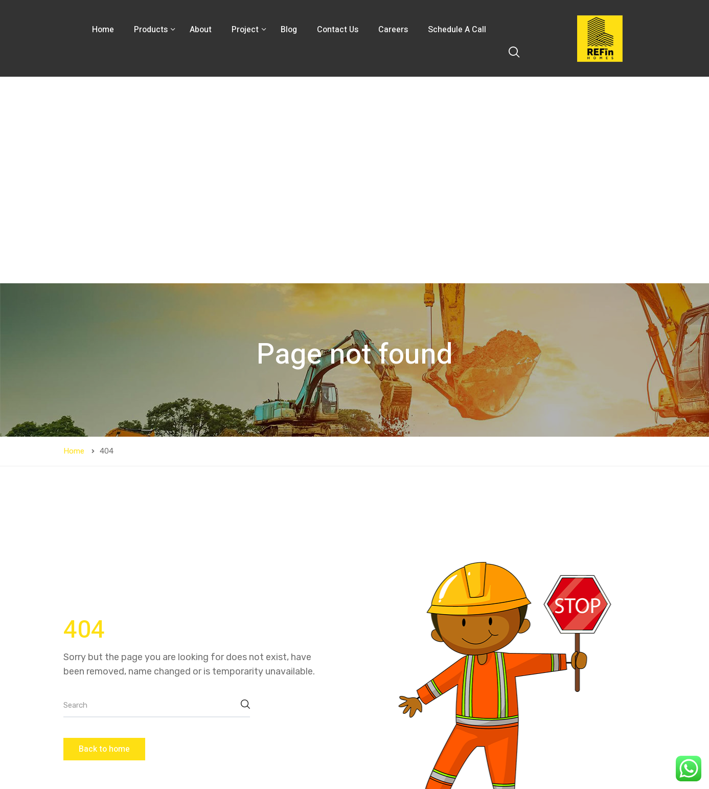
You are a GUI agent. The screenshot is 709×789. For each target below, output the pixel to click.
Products (152, 30)
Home (103, 30)
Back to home (104, 542)
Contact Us (337, 30)
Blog (289, 30)
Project (246, 30)
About (201, 30)
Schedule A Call (457, 30)
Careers (393, 30)
